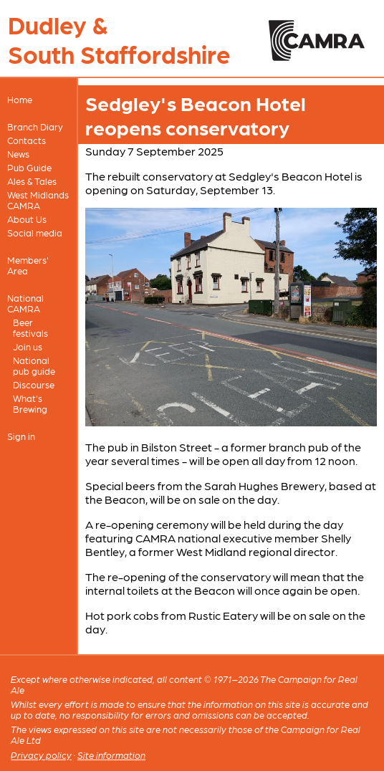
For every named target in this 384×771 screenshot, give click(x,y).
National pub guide (34, 365)
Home (19, 99)
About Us (27, 219)
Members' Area (28, 265)
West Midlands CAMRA (38, 200)
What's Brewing (30, 403)
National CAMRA (25, 303)
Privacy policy (41, 755)
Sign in (21, 436)
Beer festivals (30, 327)
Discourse (33, 384)
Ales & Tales (32, 181)
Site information (111, 755)
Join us (27, 346)
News (18, 153)
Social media (34, 232)
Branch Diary (35, 126)
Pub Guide (29, 167)
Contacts (26, 140)
